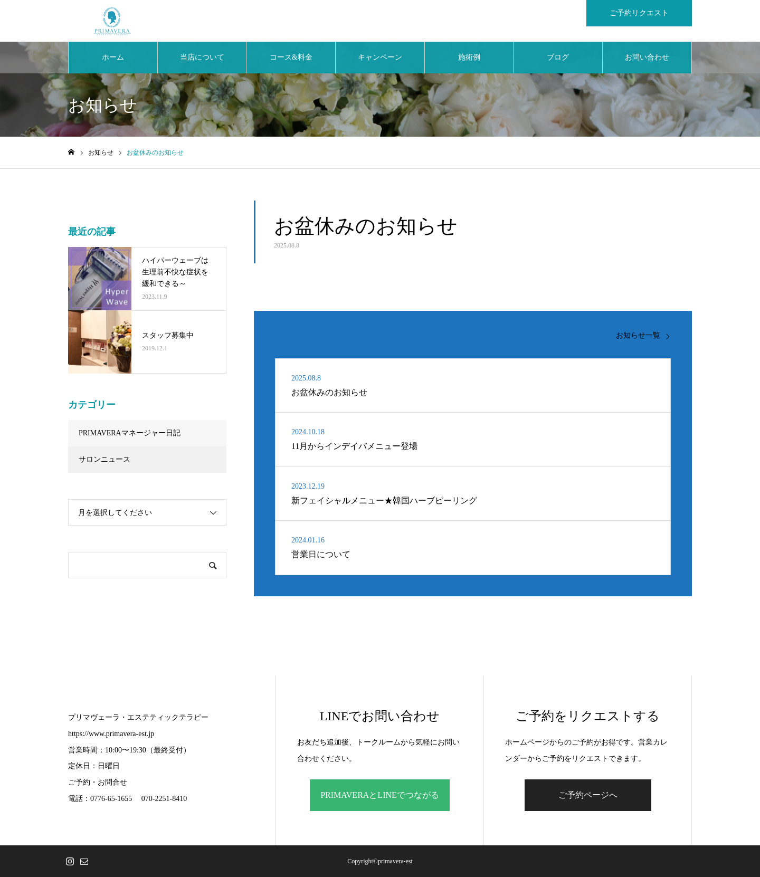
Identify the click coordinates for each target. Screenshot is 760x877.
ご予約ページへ (588, 794)
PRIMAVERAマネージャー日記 (129, 433)
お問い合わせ (647, 58)
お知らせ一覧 (638, 335)
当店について (202, 58)
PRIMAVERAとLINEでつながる (379, 794)
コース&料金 (291, 58)
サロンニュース (104, 460)
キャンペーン (380, 58)
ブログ (558, 58)
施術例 (469, 58)
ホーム (113, 58)
